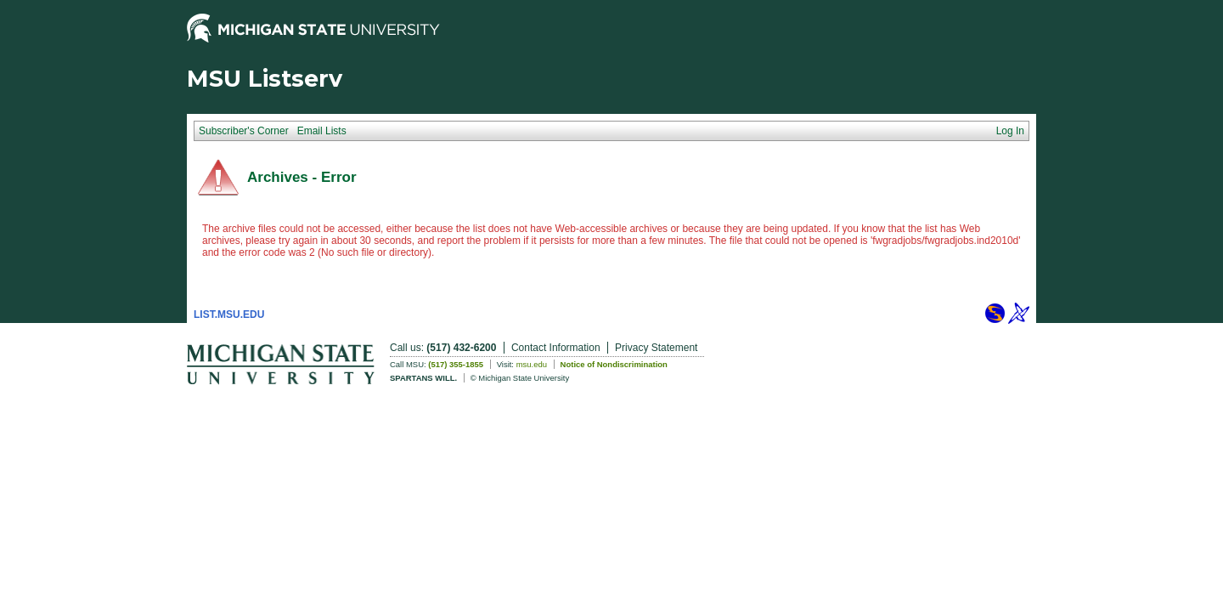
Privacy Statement (656, 348)
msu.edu (531, 364)
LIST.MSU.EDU (229, 314)
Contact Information (555, 348)
